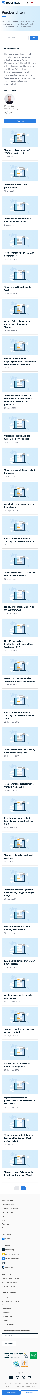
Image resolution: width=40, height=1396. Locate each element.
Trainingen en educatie (10, 1301)
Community (6, 1313)
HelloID (6, 1239)
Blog (3, 1220)
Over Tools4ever (8, 1205)
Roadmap (5, 1320)
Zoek (34, 38)
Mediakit (20, 121)
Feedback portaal (8, 1324)
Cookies (18, 1383)
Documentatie (7, 1316)
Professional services (9, 1305)
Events (4, 1216)
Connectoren (6, 1228)
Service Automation (10, 1254)
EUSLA (7, 1386)
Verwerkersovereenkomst (26, 1386)
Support (5, 1297)
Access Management (11, 1258)
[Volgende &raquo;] (23, 1188)
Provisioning (8, 1249)
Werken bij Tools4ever (10, 1208)
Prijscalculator (9, 1267)
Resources (5, 1224)
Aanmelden (9, 1344)
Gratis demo (11, 1392)
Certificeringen (7, 1212)
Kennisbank (6, 1309)
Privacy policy (7, 1383)
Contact (29, 1392)
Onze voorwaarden (31, 1383)
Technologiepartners (9, 1283)
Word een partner (8, 1286)
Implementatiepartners (10, 1279)
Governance (8, 1263)
